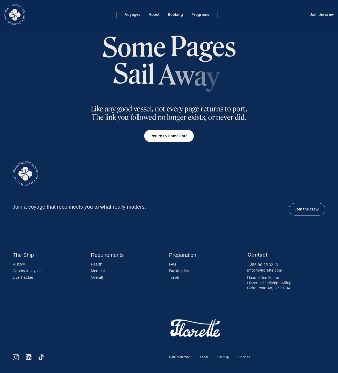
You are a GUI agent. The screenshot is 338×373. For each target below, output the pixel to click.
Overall (97, 277)
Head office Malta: (263, 278)
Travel (174, 277)
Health (96, 264)
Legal (204, 357)
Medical (98, 271)
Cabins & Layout (27, 271)
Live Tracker (23, 277)
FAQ (172, 264)
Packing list (179, 271)
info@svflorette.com (265, 270)
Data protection (179, 357)
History (19, 264)
